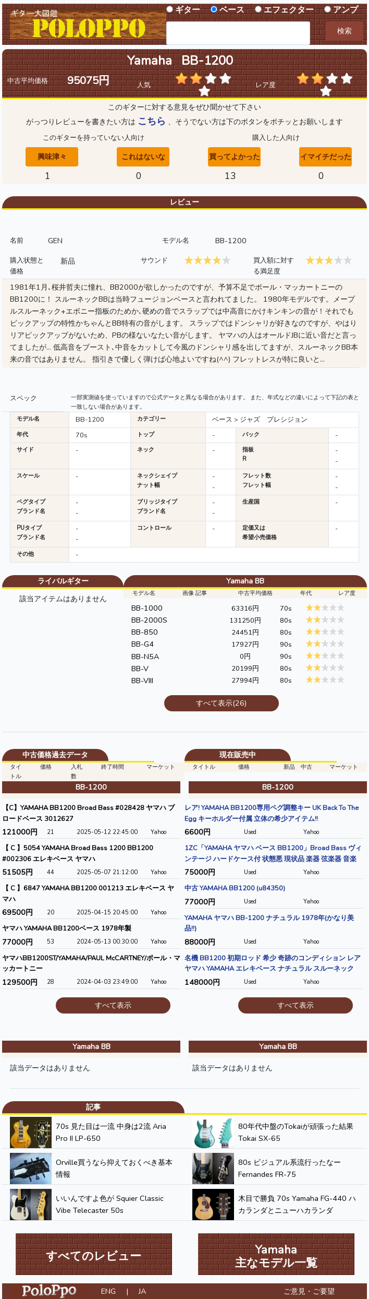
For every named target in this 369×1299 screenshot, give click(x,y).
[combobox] (238, 33)
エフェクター (289, 10)
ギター (187, 10)
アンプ (345, 10)
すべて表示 (113, 1005)
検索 (344, 31)
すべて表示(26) (221, 703)
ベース (231, 10)
